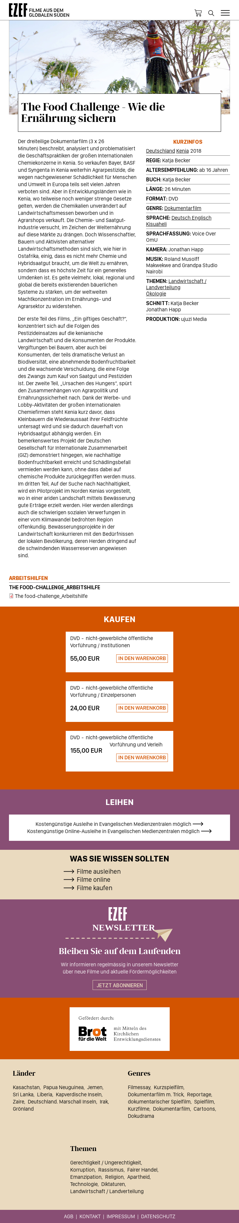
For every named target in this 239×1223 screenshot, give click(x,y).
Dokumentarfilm (182, 208)
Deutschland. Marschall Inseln (62, 1101)
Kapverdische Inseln (79, 1094)
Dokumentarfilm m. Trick (155, 1094)
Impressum (121, 1216)
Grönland (23, 1109)
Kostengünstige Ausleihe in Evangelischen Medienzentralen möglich (113, 824)
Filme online (94, 879)
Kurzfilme (138, 1109)
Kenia (182, 151)
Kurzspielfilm (168, 1087)
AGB (68, 1216)
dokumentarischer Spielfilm (159, 1101)
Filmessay (139, 1087)
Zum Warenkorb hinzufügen (139, 658)
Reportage (199, 1094)
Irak (104, 1101)
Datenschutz (158, 1216)
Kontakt (90, 1216)
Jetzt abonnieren (119, 985)
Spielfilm (204, 1101)
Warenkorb (198, 13)
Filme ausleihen (99, 871)
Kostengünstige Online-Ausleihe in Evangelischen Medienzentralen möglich (113, 831)
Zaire (18, 1101)
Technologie (84, 1184)
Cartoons (204, 1109)
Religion (114, 1177)
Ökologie (156, 293)
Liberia (44, 1094)
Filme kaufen (94, 888)
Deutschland (160, 151)
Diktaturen (113, 1184)
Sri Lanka (23, 1094)
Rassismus (111, 1170)
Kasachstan (26, 1087)
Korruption (82, 1170)
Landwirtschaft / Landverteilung (176, 284)
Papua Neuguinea (63, 1087)
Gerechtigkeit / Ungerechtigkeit (105, 1162)
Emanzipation (86, 1177)
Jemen (94, 1087)
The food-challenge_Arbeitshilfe (54, 587)
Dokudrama (141, 1116)
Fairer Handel (142, 1170)
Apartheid (138, 1177)
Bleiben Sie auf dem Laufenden (119, 951)
